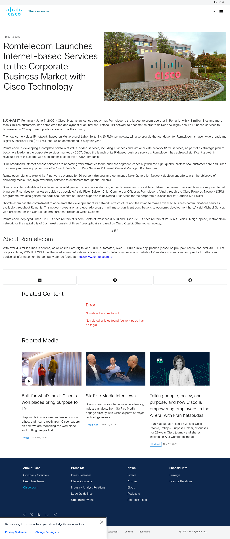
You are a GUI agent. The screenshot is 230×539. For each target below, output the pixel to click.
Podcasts (133, 493)
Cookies (129, 532)
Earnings (174, 475)
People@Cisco (137, 500)
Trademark (144, 532)
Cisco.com (30, 487)
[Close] (102, 522)
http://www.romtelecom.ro (94, 257)
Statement (113, 532)
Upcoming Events (82, 500)
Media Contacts (81, 481)
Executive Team (33, 481)
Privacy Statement (16, 532)
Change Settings (45, 532)
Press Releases (81, 475)
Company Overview (36, 475)
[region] (53, 528)
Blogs (131, 487)
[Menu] (221, 11)
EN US (219, 2)
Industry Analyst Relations (88, 487)
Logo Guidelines (82, 493)
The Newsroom (38, 11)
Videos (131, 475)
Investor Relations (180, 481)
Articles (132, 481)
